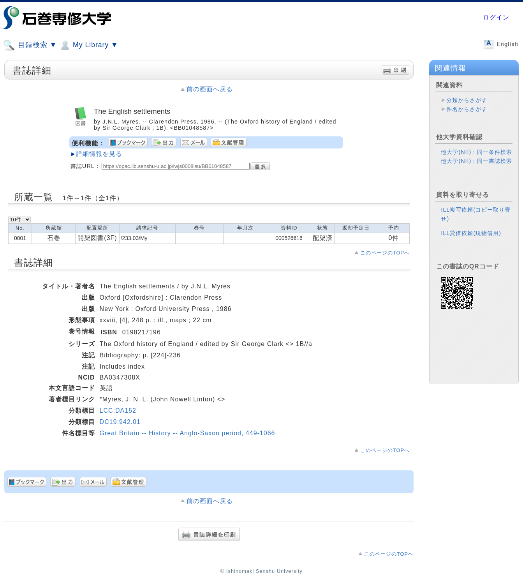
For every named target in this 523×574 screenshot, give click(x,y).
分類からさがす (466, 100)
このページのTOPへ (385, 253)
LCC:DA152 (118, 410)
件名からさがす (466, 109)
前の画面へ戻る (210, 89)
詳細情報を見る (99, 153)
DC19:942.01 (120, 422)
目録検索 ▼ (30, 45)
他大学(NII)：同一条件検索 (476, 152)
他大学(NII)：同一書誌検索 (476, 161)
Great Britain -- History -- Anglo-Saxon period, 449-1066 (187, 433)
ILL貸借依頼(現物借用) (471, 233)
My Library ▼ (88, 45)
